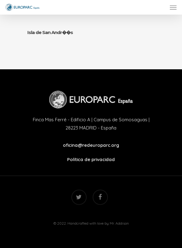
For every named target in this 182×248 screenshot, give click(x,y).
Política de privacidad (91, 159)
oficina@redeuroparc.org (91, 145)
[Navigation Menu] (173, 7)
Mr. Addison (119, 223)
